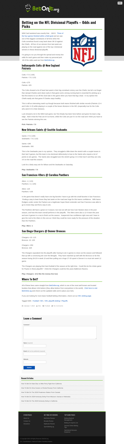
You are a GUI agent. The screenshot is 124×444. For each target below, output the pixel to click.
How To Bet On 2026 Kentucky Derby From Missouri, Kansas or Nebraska (45, 397)
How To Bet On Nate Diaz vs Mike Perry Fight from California (41, 384)
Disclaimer (27, 424)
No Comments (58, 306)
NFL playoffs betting (52, 301)
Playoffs (65, 301)
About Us (26, 418)
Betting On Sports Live (71, 423)
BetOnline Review (49, 418)
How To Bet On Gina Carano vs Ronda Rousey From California (42, 388)
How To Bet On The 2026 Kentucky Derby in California (39, 401)
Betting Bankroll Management (69, 419)
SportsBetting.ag (49, 426)
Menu (120, 3)
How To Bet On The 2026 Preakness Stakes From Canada (40, 392)
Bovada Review (48, 421)
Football (36, 301)
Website (26, 359)
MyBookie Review (49, 424)
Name (28, 343)
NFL (41, 301)
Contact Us (27, 421)
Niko (39, 306)
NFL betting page (84, 296)
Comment (27, 324)
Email (34, 351)
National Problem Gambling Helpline (42, 441)
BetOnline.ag (49, 60)
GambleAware (27, 441)
